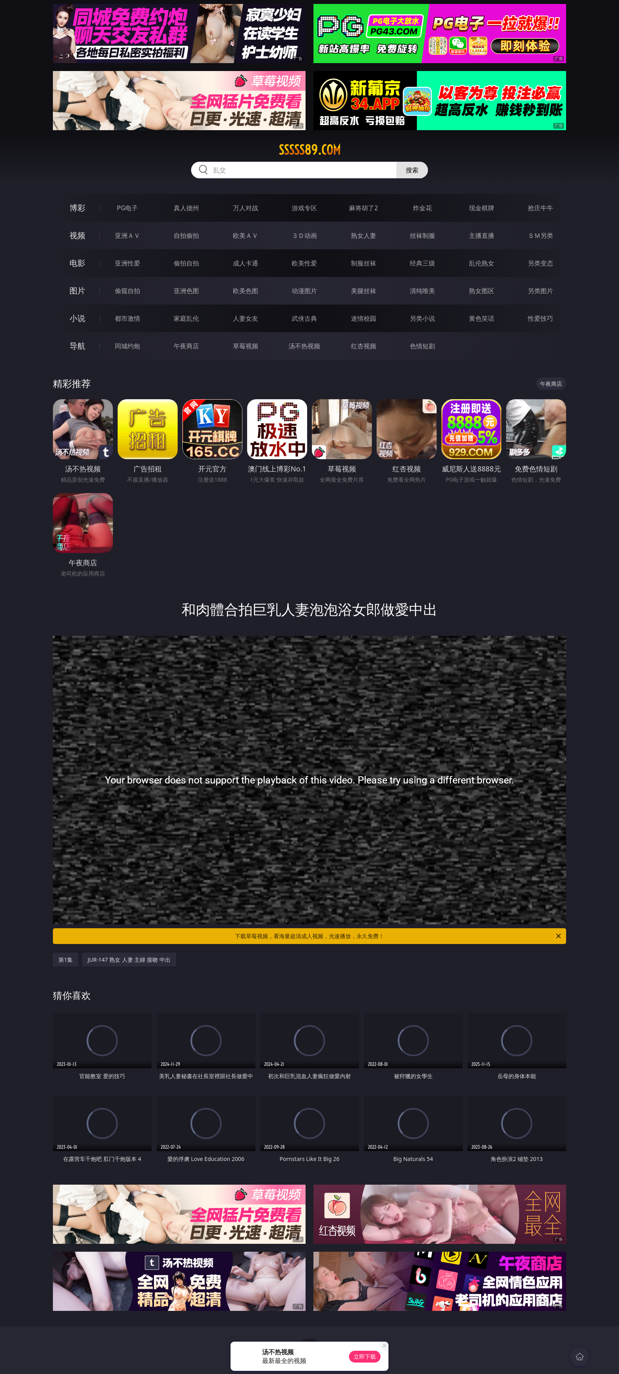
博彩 (77, 207)
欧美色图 (245, 290)
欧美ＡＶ (245, 235)
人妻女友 (245, 318)
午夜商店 (186, 346)
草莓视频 (245, 346)
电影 (77, 263)
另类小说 (422, 318)
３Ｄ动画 (304, 235)
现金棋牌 (481, 208)
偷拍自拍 (186, 263)
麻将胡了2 (363, 208)
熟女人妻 (363, 235)
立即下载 (365, 1356)
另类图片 (540, 290)
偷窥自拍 (127, 290)
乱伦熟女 (481, 263)
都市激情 (127, 318)
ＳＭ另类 (540, 235)
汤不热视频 (304, 346)
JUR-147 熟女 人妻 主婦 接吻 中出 (129, 959)
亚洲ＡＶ (127, 235)
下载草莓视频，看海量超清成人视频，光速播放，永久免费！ (398, 936)
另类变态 (540, 263)
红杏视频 (363, 346)
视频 (77, 235)
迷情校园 (363, 318)
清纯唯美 (422, 290)
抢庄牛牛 (540, 208)
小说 (77, 318)
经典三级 (422, 263)
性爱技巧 (540, 318)
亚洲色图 (186, 290)
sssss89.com (310, 150)
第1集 (65, 959)
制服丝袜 (363, 263)
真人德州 (186, 208)
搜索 (412, 170)
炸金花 (422, 208)
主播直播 (481, 235)
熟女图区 (481, 290)
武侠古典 (304, 318)
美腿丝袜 (363, 290)
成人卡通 (245, 263)
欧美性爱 (304, 263)
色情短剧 (422, 346)
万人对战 (245, 208)
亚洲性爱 (127, 263)
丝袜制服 (422, 235)
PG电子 (127, 208)
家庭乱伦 (186, 318)
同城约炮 (127, 346)
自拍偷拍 (186, 235)
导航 (77, 345)
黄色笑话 (481, 318)
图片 (77, 290)
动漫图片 (304, 290)
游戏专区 (304, 208)
